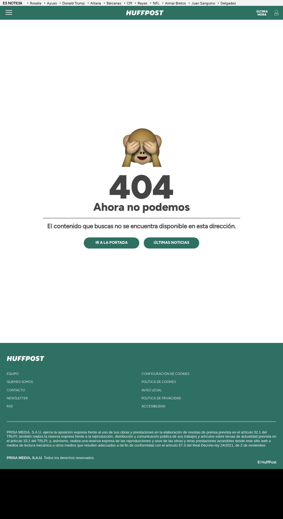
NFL (156, 3)
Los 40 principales (107, 485)
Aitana (95, 3)
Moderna (104, 502)
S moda (179, 502)
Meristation (230, 502)
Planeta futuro (218, 493)
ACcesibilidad (153, 406)
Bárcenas (114, 3)
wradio (135, 493)
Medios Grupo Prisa (31, 503)
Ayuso (52, 3)
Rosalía (35, 3)
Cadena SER (186, 485)
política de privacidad (161, 398)
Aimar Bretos (175, 3)
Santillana (133, 485)
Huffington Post (88, 493)
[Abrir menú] (9, 12)
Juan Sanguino (203, 3)
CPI (129, 3)
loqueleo (203, 502)
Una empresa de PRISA (32, 490)
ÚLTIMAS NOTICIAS (171, 242)
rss (10, 406)
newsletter (17, 398)
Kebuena (238, 493)
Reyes (142, 3)
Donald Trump (73, 3)
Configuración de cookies (165, 374)
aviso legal (152, 390)
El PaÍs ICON (156, 502)
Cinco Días (156, 493)
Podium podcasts (132, 502)
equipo (13, 374)
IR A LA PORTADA (111, 242)
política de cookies (159, 382)
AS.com (204, 485)
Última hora (262, 13)
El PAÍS (80, 485)
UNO (119, 493)
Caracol (243, 485)
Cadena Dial (177, 493)
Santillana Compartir (163, 485)
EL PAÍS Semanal (197, 493)
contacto (16, 390)
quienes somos (20, 382)
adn (223, 485)
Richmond (77, 502)
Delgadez (228, 3)
